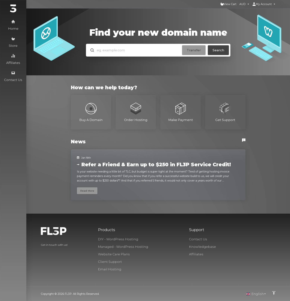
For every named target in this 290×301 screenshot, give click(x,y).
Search (218, 50)
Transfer (194, 50)
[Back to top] (274, 293)
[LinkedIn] (53, 251)
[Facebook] (41, 251)
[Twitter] (47, 251)
